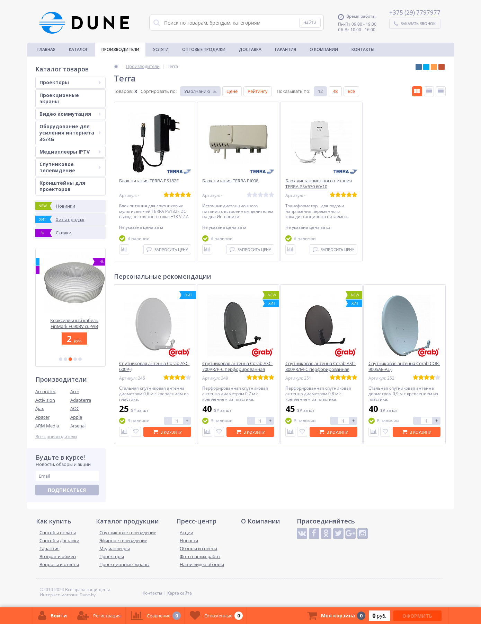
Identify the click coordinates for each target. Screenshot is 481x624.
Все (351, 91)
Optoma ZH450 (70, 320)
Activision (45, 400)
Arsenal (78, 426)
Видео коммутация (70, 114)
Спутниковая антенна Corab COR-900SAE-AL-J (404, 366)
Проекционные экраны (59, 98)
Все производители (56, 437)
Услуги (161, 49)
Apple (76, 417)
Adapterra (80, 400)
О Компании (324, 49)
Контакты (362, 49)
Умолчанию (197, 91)
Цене (232, 91)
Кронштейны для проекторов (62, 186)
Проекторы (70, 82)
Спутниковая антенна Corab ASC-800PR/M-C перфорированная (320, 366)
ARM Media (47, 426)
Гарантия (285, 49)
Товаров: (123, 91)
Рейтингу (258, 91)
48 (335, 91)
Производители (120, 49)
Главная (46, 49)
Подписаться (67, 490)
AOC (74, 408)
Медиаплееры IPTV (70, 151)
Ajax (39, 408)
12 (320, 91)
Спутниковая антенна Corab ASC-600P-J (154, 366)
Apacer (42, 417)
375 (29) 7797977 (416, 12)
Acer (74, 391)
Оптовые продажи (203, 49)
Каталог (78, 49)
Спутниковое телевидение (70, 167)
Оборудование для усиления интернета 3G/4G (70, 132)
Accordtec (45, 391)
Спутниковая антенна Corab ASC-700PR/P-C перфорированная (237, 366)
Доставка (250, 49)
